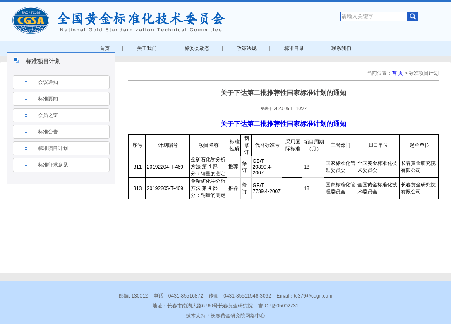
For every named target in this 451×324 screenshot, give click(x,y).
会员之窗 (48, 115)
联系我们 (341, 48)
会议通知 (48, 82)
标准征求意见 (53, 165)
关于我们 (147, 48)
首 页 (397, 73)
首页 (105, 48)
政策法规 (247, 48)
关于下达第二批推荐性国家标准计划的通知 (283, 123)
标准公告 (48, 132)
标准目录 (294, 48)
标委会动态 (197, 48)
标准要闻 (48, 99)
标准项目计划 (53, 148)
